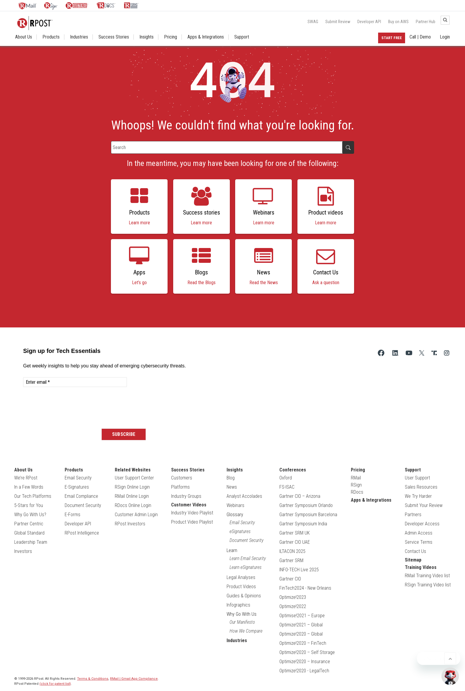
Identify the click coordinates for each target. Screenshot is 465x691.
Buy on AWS (398, 21)
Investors (23, 551)
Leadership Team (30, 542)
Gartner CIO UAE (294, 542)
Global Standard (29, 533)
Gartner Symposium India (303, 524)
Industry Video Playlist (192, 513)
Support (241, 37)
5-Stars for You (28, 505)
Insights (146, 37)
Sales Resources (421, 487)
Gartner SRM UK (294, 533)
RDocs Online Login (133, 505)
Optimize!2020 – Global (301, 634)
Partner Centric (28, 524)
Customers (181, 478)
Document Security (83, 505)
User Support (417, 478)
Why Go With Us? (30, 514)
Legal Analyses (241, 577)
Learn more (139, 222)
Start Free (391, 38)
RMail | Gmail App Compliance (134, 679)
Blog (231, 478)
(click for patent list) (55, 684)
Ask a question (325, 282)
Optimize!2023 (292, 597)
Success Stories (113, 37)
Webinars (235, 505)
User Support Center (134, 478)
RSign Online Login (132, 487)
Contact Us (415, 551)
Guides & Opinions (244, 596)
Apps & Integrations (205, 37)
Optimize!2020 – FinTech (302, 643)
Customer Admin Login (136, 514)
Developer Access (422, 524)
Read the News (263, 282)
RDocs (357, 492)
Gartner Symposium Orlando (306, 505)
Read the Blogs (201, 282)
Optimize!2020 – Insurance (304, 661)
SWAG (313, 21)
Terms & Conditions (92, 679)
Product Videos (241, 586)
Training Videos (421, 567)
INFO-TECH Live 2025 (299, 569)
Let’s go (139, 282)
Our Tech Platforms (32, 496)
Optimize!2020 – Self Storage (307, 652)
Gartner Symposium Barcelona (308, 514)
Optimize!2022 (292, 606)
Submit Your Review (423, 505)
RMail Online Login (132, 496)
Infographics (238, 605)
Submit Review (337, 21)
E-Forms (72, 514)
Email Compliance (81, 496)
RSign (356, 485)
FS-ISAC (286, 487)
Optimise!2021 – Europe (302, 615)
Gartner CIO (290, 579)
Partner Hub (425, 21)
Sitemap (413, 560)
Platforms (180, 487)
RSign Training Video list (428, 585)
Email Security (78, 478)
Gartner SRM (291, 560)
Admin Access (418, 533)
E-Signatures (77, 487)
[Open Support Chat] (450, 676)
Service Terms (418, 542)
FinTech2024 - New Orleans (305, 588)
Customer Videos (188, 505)
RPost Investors (130, 524)
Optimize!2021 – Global (301, 625)
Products (51, 37)
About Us (23, 37)
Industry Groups (186, 496)
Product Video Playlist (192, 522)
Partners (413, 514)
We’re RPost (25, 478)
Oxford (285, 478)
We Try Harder (418, 496)
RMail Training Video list (427, 575)
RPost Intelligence (82, 533)
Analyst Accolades (244, 496)
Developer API (369, 21)
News (232, 487)
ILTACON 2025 (292, 551)
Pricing (170, 37)
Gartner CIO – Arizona (299, 496)
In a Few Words (28, 487)
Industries (79, 37)
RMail (356, 478)
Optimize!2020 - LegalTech (304, 671)
